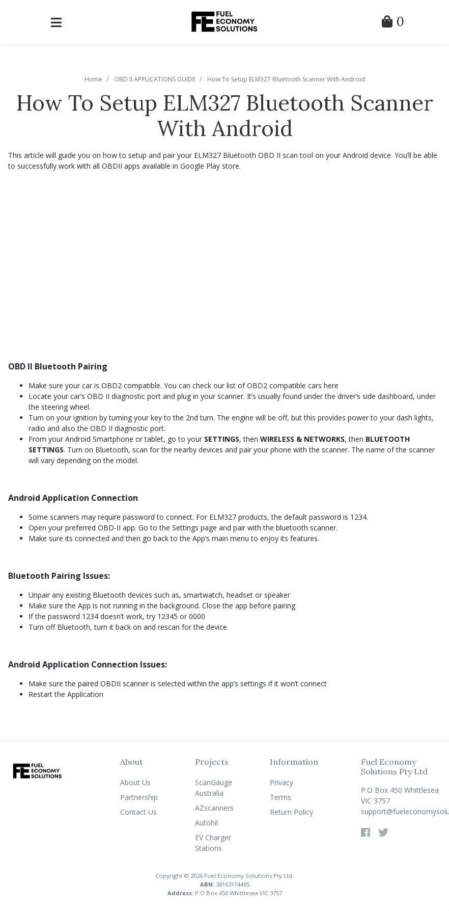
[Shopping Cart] (393, 23)
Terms (280, 797)
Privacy (281, 782)
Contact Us (138, 812)
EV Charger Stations (213, 843)
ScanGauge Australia (213, 788)
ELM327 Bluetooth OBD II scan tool (253, 155)
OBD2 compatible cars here (293, 385)
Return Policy (291, 812)
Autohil (206, 822)
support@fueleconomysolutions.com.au (401, 811)
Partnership (139, 797)
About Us (135, 782)
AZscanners (214, 808)
